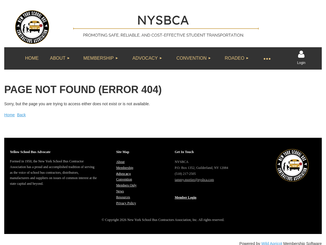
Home (9, 115)
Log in (301, 54)
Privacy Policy (126, 203)
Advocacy (123, 173)
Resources (123, 197)
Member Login (185, 197)
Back (21, 115)
